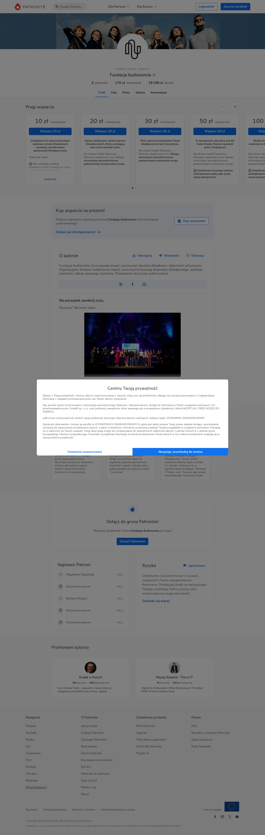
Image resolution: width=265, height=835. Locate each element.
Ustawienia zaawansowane (85, 452)
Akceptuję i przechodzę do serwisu (180, 452)
